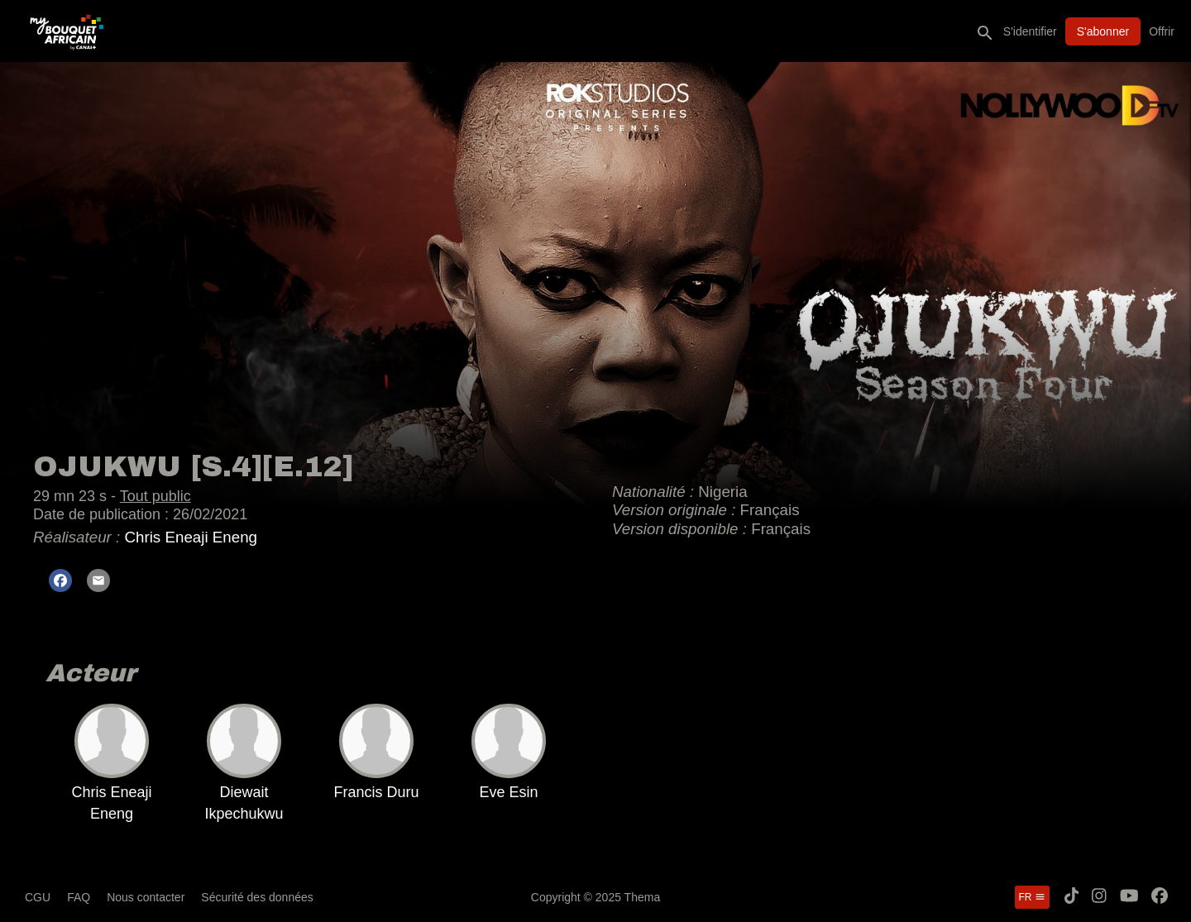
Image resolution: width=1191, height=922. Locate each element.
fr (1032, 897)
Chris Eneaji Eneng (190, 537)
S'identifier (1030, 31)
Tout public (155, 496)
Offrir (1161, 31)
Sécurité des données (257, 897)
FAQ (78, 897)
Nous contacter (145, 897)
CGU (37, 897)
